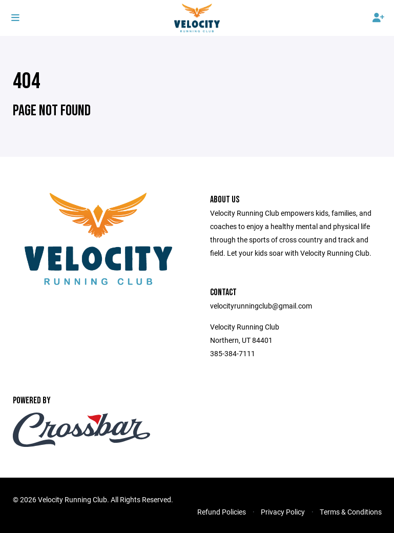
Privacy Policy (283, 512)
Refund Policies (221, 512)
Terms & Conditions (351, 512)
